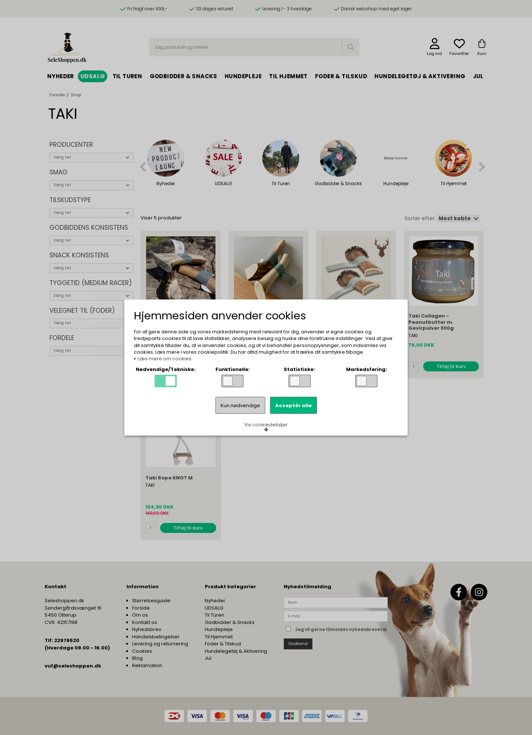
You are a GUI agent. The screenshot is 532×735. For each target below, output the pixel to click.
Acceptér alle (293, 405)
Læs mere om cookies (162, 358)
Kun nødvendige (240, 405)
